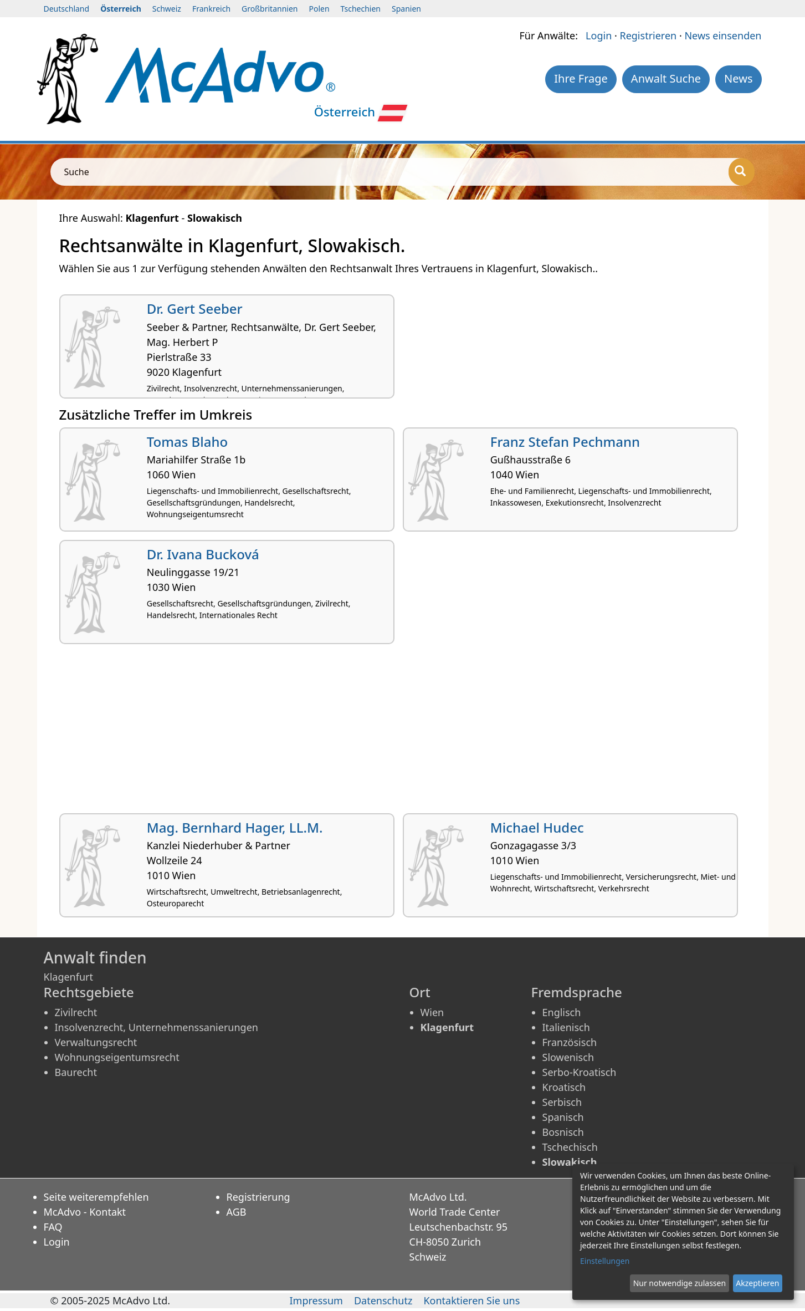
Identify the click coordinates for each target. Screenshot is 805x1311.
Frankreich (211, 8)
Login (599, 35)
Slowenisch (568, 1057)
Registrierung (258, 1196)
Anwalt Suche (666, 78)
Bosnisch (563, 1132)
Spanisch (563, 1117)
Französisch (569, 1042)
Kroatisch (564, 1087)
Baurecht (76, 1072)
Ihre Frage (581, 78)
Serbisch (562, 1102)
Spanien (406, 8)
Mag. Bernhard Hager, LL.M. (235, 827)
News (738, 78)
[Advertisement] (391, 732)
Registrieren (647, 35)
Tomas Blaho (187, 441)
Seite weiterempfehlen (96, 1196)
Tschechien (361, 8)
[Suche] (742, 172)
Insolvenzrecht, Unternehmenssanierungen (156, 1027)
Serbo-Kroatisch (579, 1072)
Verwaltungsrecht (96, 1042)
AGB (237, 1211)
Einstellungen (604, 1261)
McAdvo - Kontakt (85, 1211)
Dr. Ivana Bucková (203, 554)
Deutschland (67, 8)
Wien (432, 1012)
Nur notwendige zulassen (679, 1283)
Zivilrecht (76, 1012)
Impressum (316, 1300)
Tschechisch (570, 1147)
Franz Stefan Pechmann (565, 441)
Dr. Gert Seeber (195, 308)
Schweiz (166, 8)
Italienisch (566, 1027)
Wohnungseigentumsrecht (117, 1057)
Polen (319, 8)
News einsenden (722, 35)
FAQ (53, 1226)
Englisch (561, 1012)
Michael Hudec (537, 827)
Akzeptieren (757, 1283)
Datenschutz (383, 1300)
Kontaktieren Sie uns (471, 1300)
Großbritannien (270, 8)
